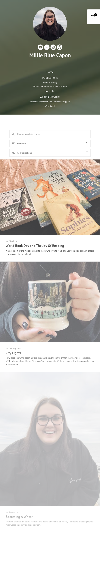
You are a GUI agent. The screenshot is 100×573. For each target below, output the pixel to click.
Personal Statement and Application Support (50, 101)
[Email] (40, 48)
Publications (50, 77)
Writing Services (50, 97)
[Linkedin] (47, 48)
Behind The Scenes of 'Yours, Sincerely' (50, 86)
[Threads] (59, 48)
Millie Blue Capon (50, 55)
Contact (50, 106)
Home (50, 72)
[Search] (50, 134)
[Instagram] (53, 48)
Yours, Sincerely (50, 82)
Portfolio (50, 91)
